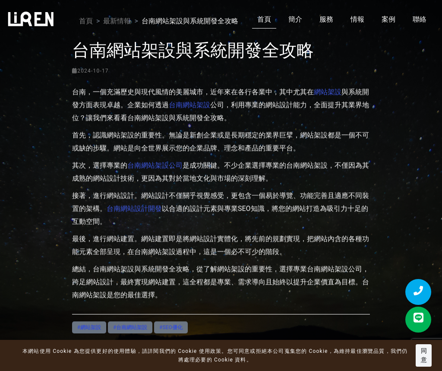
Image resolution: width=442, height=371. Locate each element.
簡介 (295, 19)
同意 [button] (424, 355)
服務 (326, 19)
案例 (388, 19)
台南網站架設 (189, 117)
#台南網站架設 (130, 333)
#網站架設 (89, 333)
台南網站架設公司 (155, 178)
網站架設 (327, 104)
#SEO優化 (171, 333)
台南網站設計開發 (134, 221)
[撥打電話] (418, 292)
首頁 (264, 19)
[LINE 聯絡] (418, 320)
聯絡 (419, 19)
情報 (357, 19)
